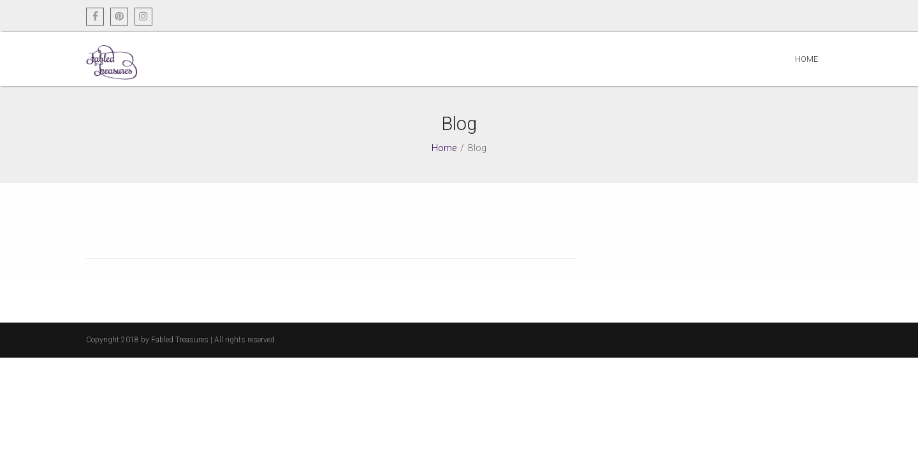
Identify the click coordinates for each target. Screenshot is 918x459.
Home (806, 59)
